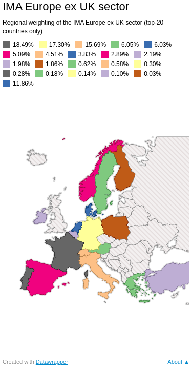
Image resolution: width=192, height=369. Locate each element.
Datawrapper (52, 362)
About (174, 362)
